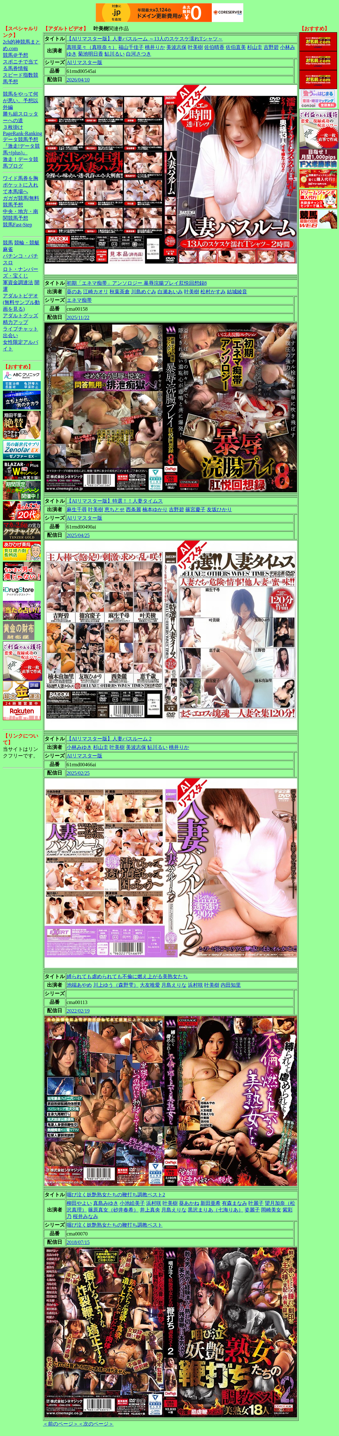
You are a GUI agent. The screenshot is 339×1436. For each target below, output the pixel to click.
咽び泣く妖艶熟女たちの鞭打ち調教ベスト (115, 1225)
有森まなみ (234, 1203)
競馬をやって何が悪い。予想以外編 (20, 100)
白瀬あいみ (170, 291)
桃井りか (155, 47)
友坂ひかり (219, 509)
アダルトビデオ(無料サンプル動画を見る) (21, 302)
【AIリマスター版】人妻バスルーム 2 (109, 738)
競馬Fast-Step (17, 224)
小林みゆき (79, 747)
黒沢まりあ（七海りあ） (215, 1209)
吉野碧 (271, 47)
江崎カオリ (95, 291)
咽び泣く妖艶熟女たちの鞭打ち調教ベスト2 (116, 1194)
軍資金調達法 (18, 282)
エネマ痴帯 (79, 300)
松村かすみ (213, 291)
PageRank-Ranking (22, 133)
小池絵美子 (132, 1203)
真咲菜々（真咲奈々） (92, 47)
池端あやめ (79, 985)
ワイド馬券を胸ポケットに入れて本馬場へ (20, 185)
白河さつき (138, 54)
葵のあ (74, 291)
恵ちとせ (114, 509)
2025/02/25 (78, 773)
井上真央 (150, 1209)
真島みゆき (105, 1203)
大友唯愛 (150, 985)
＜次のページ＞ (96, 1424)
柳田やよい (79, 1203)
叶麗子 (256, 1203)
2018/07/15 (78, 1242)
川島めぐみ (143, 291)
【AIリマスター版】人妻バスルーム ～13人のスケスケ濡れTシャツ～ (145, 38)
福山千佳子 (131, 47)
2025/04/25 (78, 535)
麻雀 (8, 249)
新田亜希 (210, 1203)
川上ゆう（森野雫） (116, 985)
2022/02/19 (78, 1011)
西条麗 (133, 509)
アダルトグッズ (20, 315)
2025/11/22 (78, 317)
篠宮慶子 (195, 509)
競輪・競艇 (26, 242)
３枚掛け (13, 127)
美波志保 (176, 47)
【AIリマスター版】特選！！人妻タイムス (115, 501)
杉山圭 (254, 47)
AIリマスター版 (84, 62)
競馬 (8, 242)
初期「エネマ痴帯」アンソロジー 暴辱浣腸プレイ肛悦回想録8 (137, 283)
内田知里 (231, 985)
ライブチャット (20, 329)
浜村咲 (195, 985)
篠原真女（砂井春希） (113, 1209)
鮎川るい (114, 54)
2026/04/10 (78, 79)
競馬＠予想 (15, 55)
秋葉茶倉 (120, 291)
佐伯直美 (236, 47)
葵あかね (189, 1203)
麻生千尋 (77, 509)
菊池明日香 (90, 54)
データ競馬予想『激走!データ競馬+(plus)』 (21, 146)
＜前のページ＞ (60, 1424)
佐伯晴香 (214, 47)
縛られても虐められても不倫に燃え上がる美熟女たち (127, 976)
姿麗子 (252, 1209)
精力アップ (15, 322)
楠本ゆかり (155, 509)
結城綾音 (237, 291)
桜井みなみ (85, 1216)
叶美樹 (195, 47)
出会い (10, 335)
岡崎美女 (271, 1209)
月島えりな (174, 985)
